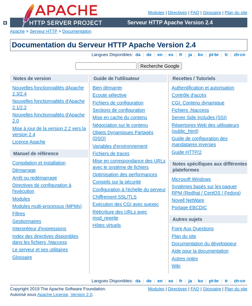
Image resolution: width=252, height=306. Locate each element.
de (149, 54)
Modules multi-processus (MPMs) (47, 206)
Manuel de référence (35, 153)
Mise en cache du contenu (119, 117)
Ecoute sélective (109, 95)
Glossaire (212, 12)
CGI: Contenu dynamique (198, 102)
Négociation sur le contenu (120, 125)
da (138, 54)
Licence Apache (28, 141)
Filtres (18, 213)
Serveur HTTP (43, 31)
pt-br (214, 54)
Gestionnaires (26, 221)
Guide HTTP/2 (186, 152)
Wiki (176, 266)
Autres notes (185, 258)
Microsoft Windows (191, 179)
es (171, 54)
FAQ (195, 12)
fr (181, 54)
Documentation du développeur (204, 243)
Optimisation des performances (124, 174)
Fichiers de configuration (118, 102)
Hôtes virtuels (106, 225)
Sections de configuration (118, 110)
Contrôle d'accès (189, 95)
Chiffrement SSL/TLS (114, 197)
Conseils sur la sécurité (116, 182)
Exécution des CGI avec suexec (125, 204)
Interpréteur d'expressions (39, 228)
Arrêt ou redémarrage (34, 178)
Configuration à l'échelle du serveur (129, 189)
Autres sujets (187, 219)
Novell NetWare (188, 200)
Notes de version (32, 78)
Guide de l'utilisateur (116, 78)
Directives (177, 12)
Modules (156, 12)
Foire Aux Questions (193, 228)
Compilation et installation (39, 163)
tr (226, 54)
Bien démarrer (107, 87)
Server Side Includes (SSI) (199, 117)
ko (200, 54)
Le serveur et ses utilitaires (40, 249)
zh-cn (239, 54)
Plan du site (236, 12)
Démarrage (24, 170)
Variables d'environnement (119, 146)
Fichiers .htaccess (190, 110)
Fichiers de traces (110, 153)
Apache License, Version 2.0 (64, 294)
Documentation (76, 31)
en (160, 54)
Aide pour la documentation (200, 251)
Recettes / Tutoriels (194, 78)
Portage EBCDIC (189, 207)
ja (190, 54)
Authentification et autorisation (203, 87)
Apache (17, 31)
